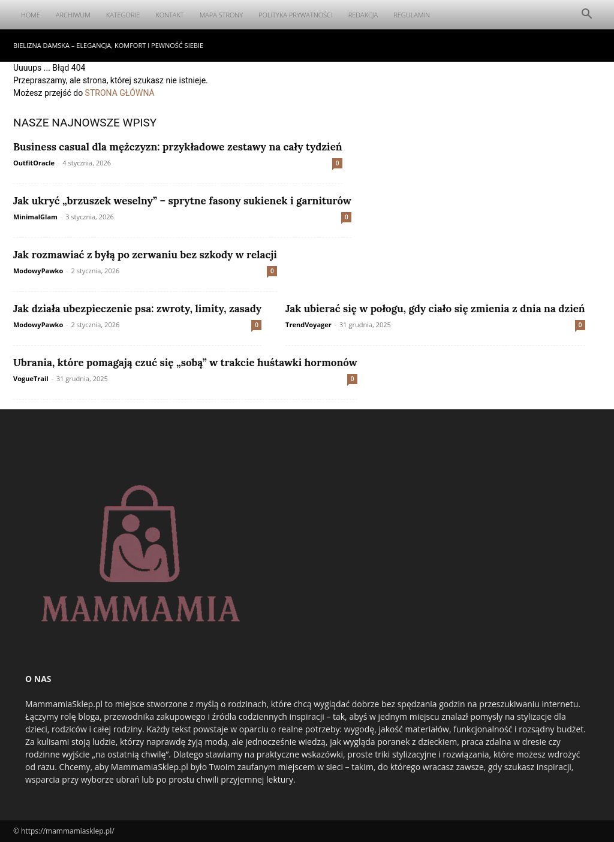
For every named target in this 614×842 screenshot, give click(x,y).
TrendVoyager (308, 324)
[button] (586, 15)
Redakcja (363, 14)
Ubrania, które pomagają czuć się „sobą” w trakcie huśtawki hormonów (185, 362)
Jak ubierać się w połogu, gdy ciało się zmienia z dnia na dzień (435, 308)
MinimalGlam (35, 216)
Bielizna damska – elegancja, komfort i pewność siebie (108, 45)
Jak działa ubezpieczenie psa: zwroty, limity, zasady (137, 308)
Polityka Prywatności (295, 14)
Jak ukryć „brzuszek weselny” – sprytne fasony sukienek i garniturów (182, 200)
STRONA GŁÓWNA (120, 93)
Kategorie (123, 14)
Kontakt (169, 14)
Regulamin (411, 14)
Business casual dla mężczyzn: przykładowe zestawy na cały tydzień (177, 146)
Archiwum (73, 14)
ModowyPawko (38, 270)
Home (30, 14)
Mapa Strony (221, 14)
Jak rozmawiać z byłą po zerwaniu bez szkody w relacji (145, 254)
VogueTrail (31, 378)
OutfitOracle (34, 162)
